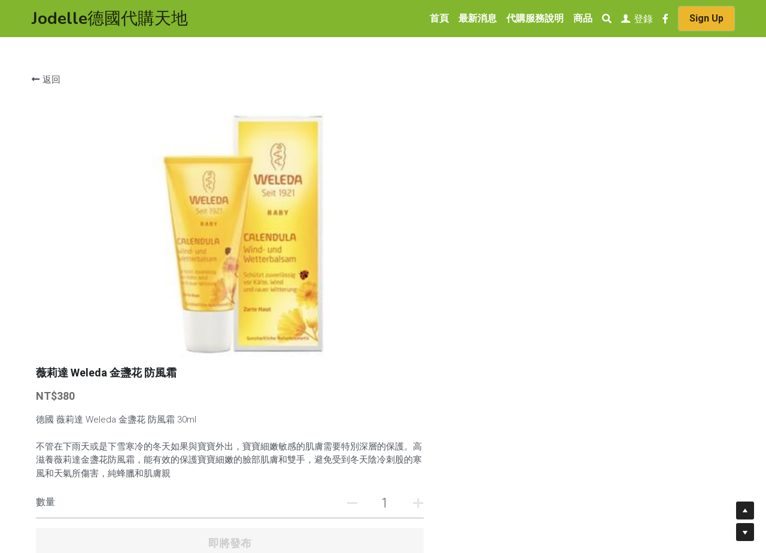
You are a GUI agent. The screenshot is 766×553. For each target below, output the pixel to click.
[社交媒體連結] (665, 18)
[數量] (604, 248)
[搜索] (607, 19)
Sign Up (706, 18)
